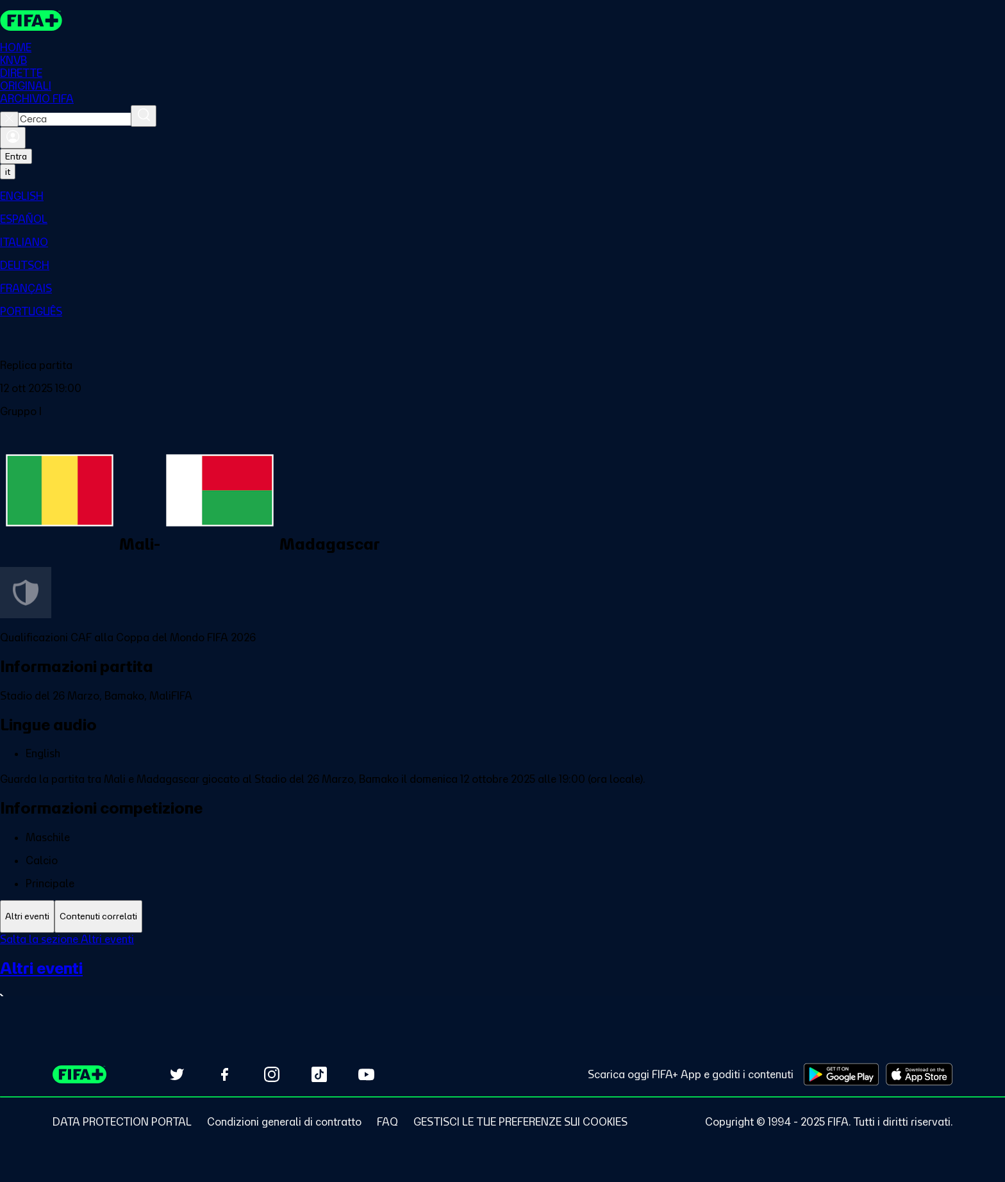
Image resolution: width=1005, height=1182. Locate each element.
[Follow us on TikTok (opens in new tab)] (319, 1074)
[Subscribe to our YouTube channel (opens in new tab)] (367, 1074)
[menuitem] (502, 196)
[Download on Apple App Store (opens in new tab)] (919, 1074)
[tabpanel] (502, 976)
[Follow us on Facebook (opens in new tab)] (224, 1074)
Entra (16, 156)
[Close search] (9, 119)
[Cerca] (143, 116)
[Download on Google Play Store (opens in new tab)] (841, 1074)
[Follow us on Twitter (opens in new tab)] (177, 1074)
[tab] (27, 916)
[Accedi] (13, 138)
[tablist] (502, 916)
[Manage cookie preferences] (520, 1122)
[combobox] (75, 119)
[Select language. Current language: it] (7, 171)
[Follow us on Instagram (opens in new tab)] (272, 1074)
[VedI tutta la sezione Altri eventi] (502, 981)
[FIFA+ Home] (31, 20)
